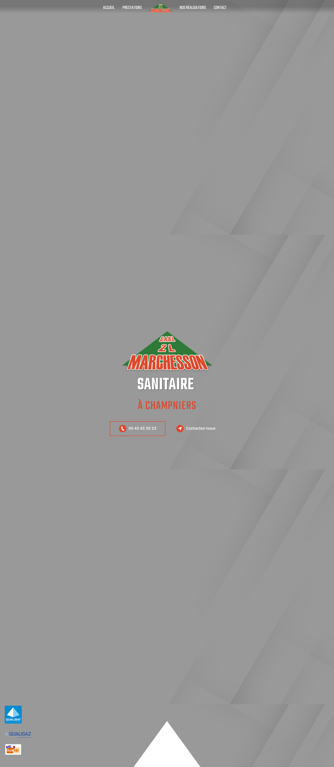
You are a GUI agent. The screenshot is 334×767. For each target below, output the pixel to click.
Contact (220, 7)
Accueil (109, 7)
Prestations (132, 7)
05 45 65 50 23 (137, 428)
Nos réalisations (193, 7)
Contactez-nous (195, 428)
